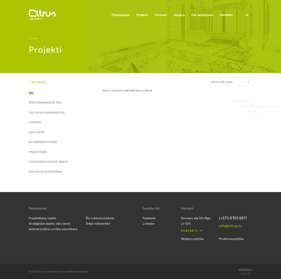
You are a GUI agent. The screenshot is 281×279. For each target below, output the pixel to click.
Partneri (161, 15)
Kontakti (226, 15)
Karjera (179, 15)
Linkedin (148, 223)
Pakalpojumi (121, 15)
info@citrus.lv (230, 226)
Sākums (33, 38)
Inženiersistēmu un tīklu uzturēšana (53, 229)
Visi (31, 92)
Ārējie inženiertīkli (98, 223)
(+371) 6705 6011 (233, 218)
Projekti (142, 15)
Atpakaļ (39, 82)
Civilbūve (35, 122)
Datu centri (36, 132)
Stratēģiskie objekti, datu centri (49, 223)
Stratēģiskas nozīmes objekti (48, 161)
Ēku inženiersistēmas (43, 141)
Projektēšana (38, 151)
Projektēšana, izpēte (42, 218)
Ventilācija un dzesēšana (45, 171)
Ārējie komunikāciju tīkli (45, 102)
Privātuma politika (231, 239)
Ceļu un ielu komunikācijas (47, 112)
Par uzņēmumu (202, 15)
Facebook (149, 218)
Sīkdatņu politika (192, 239)
